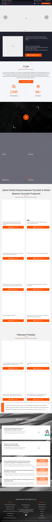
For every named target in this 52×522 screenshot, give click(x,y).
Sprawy (42, 513)
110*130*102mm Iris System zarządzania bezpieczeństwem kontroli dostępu (20, 403)
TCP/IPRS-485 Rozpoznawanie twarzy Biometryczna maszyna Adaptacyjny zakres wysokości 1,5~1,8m (25, 409)
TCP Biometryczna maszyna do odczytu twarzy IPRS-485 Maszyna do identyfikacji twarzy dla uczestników (26, 405)
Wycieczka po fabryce (42, 506)
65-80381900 (47, 0)
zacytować (46, 3)
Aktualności (42, 511)
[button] (23, 30)
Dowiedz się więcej (26, 81)
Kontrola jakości (42, 509)
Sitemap (42, 515)
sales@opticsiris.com (38, 0)
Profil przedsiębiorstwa (42, 504)
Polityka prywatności (41, 517)
